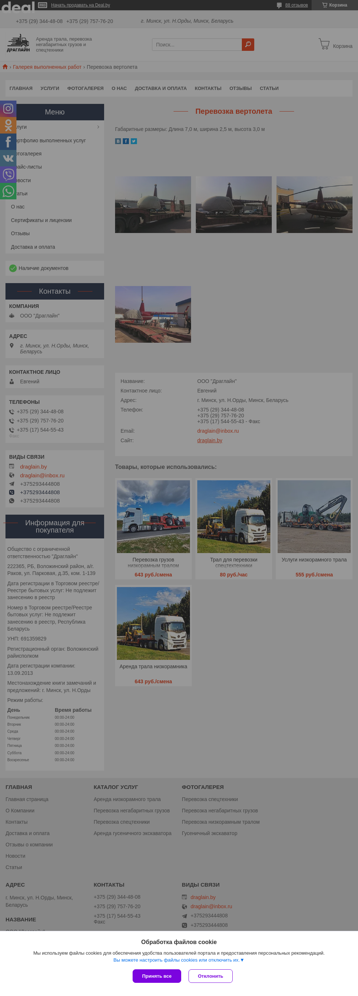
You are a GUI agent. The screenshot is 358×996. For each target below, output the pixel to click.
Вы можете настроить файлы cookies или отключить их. (176, 960)
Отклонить (210, 976)
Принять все (157, 976)
